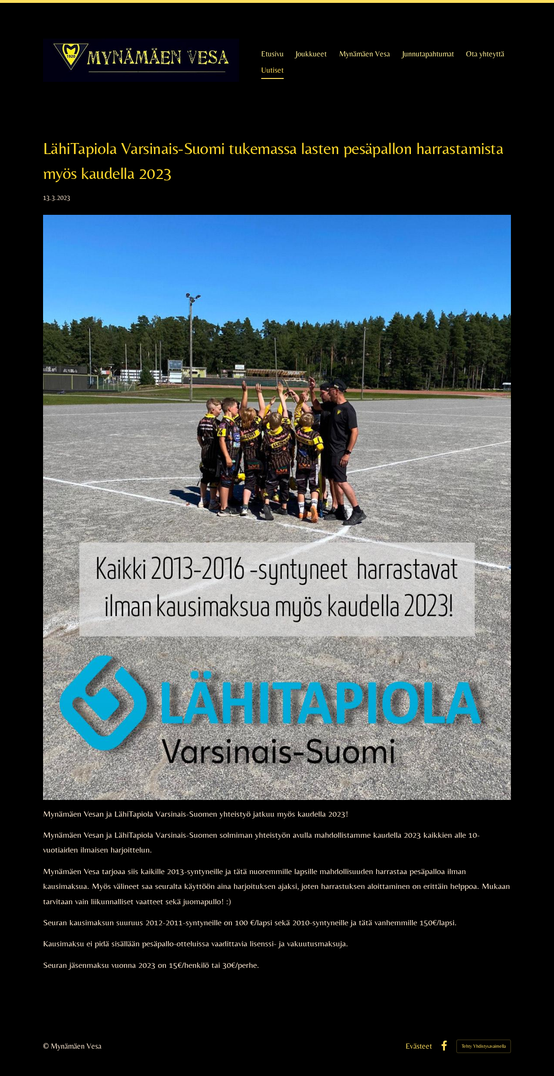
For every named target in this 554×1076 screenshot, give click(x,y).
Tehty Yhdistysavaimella (484, 1046)
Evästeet (419, 1046)
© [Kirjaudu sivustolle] (47, 1046)
